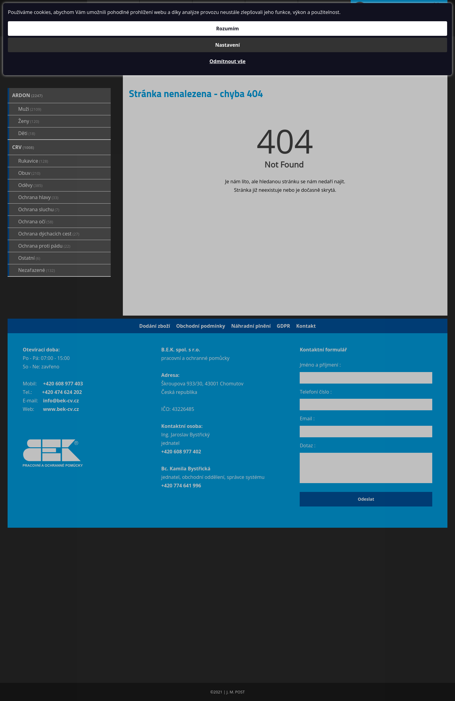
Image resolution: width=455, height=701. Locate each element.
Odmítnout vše (228, 61)
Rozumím (227, 28)
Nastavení (227, 45)
